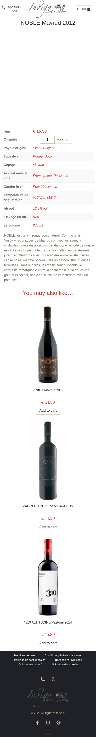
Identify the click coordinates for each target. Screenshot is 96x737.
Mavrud (38, 165)
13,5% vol (40, 208)
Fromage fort (42, 176)
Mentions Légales (24, 655)
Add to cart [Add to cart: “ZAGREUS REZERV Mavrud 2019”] (48, 527)
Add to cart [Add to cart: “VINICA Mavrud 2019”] (48, 410)
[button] (48, 733)
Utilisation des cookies (65, 664)
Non (36, 217)
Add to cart (63, 139)
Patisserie (61, 176)
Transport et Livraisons (68, 659)
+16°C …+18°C (44, 197)
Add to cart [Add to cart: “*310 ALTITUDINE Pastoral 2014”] (48, 643)
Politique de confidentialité (29, 659)
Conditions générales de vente (63, 655)
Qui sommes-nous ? (30, 664)
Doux (48, 156)
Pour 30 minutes (45, 186)
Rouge (38, 156)
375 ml (38, 225)
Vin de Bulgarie (44, 148)
